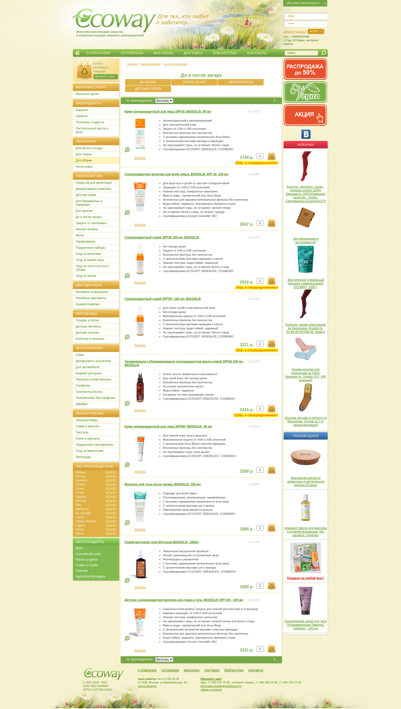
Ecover (80, 488)
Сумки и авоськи (87, 426)
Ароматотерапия (87, 304)
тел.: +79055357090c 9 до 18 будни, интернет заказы (301, 40)
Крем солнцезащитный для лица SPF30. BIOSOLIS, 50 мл (168, 111)
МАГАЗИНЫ (163, 53)
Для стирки (84, 154)
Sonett (80, 529)
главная (132, 64)
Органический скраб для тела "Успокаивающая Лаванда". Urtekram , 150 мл (306, 624)
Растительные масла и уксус (92, 130)
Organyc (81, 496)
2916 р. (246, 282)
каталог (111, 472)
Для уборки (84, 160)
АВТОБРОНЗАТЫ (240, 82)
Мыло (80, 235)
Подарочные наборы (90, 247)
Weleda (80, 484)
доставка (212, 670)
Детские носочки (87, 332)
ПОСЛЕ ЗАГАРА (194, 82)
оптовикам (170, 670)
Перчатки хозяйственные (93, 379)
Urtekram (81, 480)
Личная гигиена (87, 229)
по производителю (139, 100)
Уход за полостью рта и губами (92, 267)
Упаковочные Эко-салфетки (95, 398)
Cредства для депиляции (94, 182)
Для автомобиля (87, 367)
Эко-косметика (150, 64)
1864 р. (246, 529)
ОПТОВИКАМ (132, 53)
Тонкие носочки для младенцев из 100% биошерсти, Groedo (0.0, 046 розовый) (305, 375)
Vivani (80, 492)
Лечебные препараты (91, 298)
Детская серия (86, 195)
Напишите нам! (211, 678)
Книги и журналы (88, 438)
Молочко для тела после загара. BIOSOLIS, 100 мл (163, 484)
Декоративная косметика (93, 189)
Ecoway (81, 476)
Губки (80, 355)
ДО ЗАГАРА (148, 82)
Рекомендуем (305, 436)
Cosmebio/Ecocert (88, 554)
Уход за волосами (88, 254)
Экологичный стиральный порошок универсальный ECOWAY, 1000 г (305, 283)
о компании (147, 670)
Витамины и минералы (92, 292)
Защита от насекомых (91, 223)
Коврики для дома (89, 373)
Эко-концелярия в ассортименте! (305, 240)
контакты (255, 670)
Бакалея (82, 110)
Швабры (81, 404)
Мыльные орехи (87, 94)
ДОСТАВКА (193, 53)
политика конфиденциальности (221, 686)
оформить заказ (104, 76)
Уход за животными (89, 451)
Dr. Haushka (83, 513)
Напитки (81, 116)
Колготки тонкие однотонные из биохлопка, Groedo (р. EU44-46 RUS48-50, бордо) (305, 328)
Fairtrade (82, 571)
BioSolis (140, 158)
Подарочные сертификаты (94, 444)
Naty (79, 505)
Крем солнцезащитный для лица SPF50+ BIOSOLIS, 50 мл (168, 426)
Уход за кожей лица (90, 260)
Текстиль (82, 432)
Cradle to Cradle (87, 565)
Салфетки (83, 385)
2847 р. (246, 224)
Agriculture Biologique (91, 576)
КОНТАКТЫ (256, 53)
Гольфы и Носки (87, 320)
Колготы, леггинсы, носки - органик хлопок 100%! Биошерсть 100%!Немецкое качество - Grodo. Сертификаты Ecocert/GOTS (305, 194)
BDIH (79, 548)
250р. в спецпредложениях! (257, 287)
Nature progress (87, 559)
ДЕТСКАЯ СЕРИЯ (148, 89)
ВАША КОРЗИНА (100, 65)
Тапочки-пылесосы (89, 392)
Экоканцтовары (87, 420)
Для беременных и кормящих (89, 202)
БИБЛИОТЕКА (225, 53)
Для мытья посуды (89, 148)
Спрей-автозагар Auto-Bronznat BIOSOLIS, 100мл (162, 542)
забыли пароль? (295, 32)
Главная (77, 53)
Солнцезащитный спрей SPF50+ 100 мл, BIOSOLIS (163, 299)
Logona (80, 525)
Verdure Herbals (86, 521)
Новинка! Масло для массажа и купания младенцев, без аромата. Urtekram (305, 531)
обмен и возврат (211, 689)
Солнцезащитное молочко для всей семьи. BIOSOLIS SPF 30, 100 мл (176, 174)
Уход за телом (86, 276)
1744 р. (246, 157)
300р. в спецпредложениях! (257, 350)
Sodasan (81, 472)
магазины (192, 670)
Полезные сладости (90, 122)
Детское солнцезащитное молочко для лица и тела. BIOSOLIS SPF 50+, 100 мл (184, 600)
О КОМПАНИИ (98, 53)
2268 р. (246, 471)
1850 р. (246, 587)
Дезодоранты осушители (93, 361)
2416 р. (246, 410)
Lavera (80, 517)
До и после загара (175, 64)
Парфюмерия (85, 241)
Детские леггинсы (88, 326)
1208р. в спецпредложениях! (256, 415)
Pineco (80, 533)
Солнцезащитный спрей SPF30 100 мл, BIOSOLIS (162, 237)
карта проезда (147, 686)
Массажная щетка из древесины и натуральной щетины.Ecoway (305, 481)
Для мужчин (84, 211)
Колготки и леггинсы (90, 339)
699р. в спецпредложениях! (257, 163)
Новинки (305, 145)
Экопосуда (83, 457)
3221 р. (246, 345)
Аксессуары (84, 166)
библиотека (233, 670)
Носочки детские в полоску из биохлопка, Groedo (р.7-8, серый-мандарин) (305, 421)
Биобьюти (82, 509)
